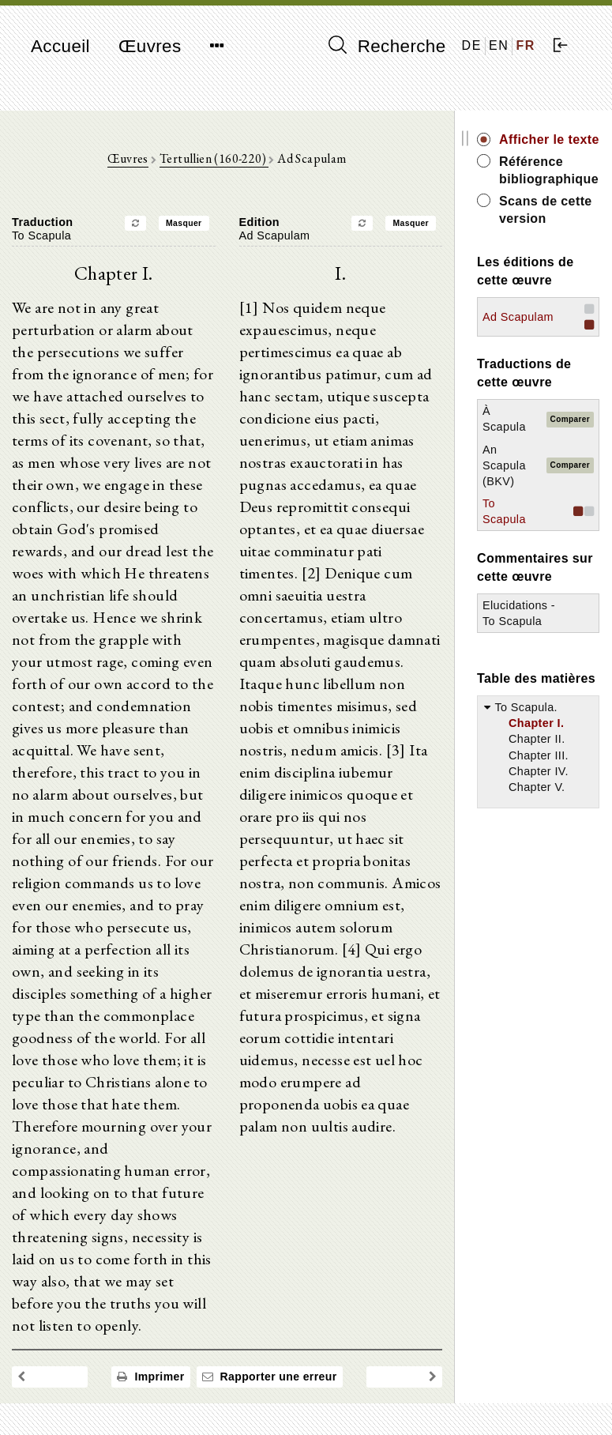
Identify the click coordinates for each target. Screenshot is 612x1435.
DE (472, 45)
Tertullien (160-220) (214, 158)
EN (499, 45)
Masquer (184, 223)
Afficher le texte (549, 139)
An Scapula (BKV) (504, 465)
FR (525, 45)
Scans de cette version (545, 209)
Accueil (60, 46)
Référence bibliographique (549, 170)
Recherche (387, 46)
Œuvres (150, 46)
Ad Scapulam (518, 317)
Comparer (570, 419)
